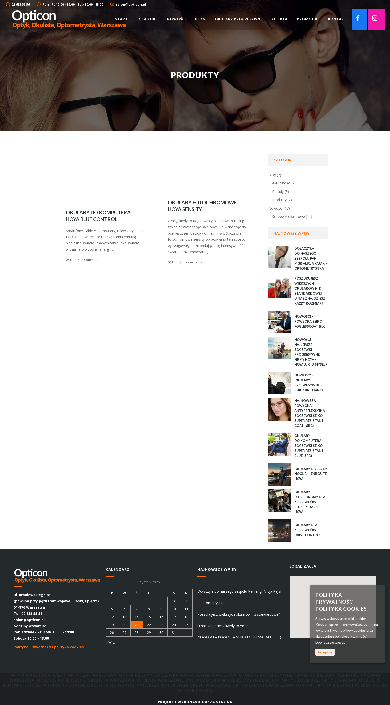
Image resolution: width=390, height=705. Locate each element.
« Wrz (110, 642)
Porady (278, 191)
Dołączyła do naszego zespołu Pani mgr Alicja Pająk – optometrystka (310, 258)
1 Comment (90, 259)
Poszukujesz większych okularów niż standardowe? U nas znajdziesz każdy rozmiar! (238, 620)
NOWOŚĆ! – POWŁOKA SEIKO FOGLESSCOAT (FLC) (310, 321)
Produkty (279, 199)
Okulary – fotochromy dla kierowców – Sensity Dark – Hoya (309, 502)
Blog (272, 174)
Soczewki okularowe (288, 216)
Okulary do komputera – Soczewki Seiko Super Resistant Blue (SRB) (309, 446)
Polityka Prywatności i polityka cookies (49, 647)
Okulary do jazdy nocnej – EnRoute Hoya (310, 474)
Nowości (275, 208)
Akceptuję (325, 652)
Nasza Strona (217, 702)
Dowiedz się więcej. (330, 642)
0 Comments (193, 262)
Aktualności (281, 183)
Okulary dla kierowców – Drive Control (307, 530)
